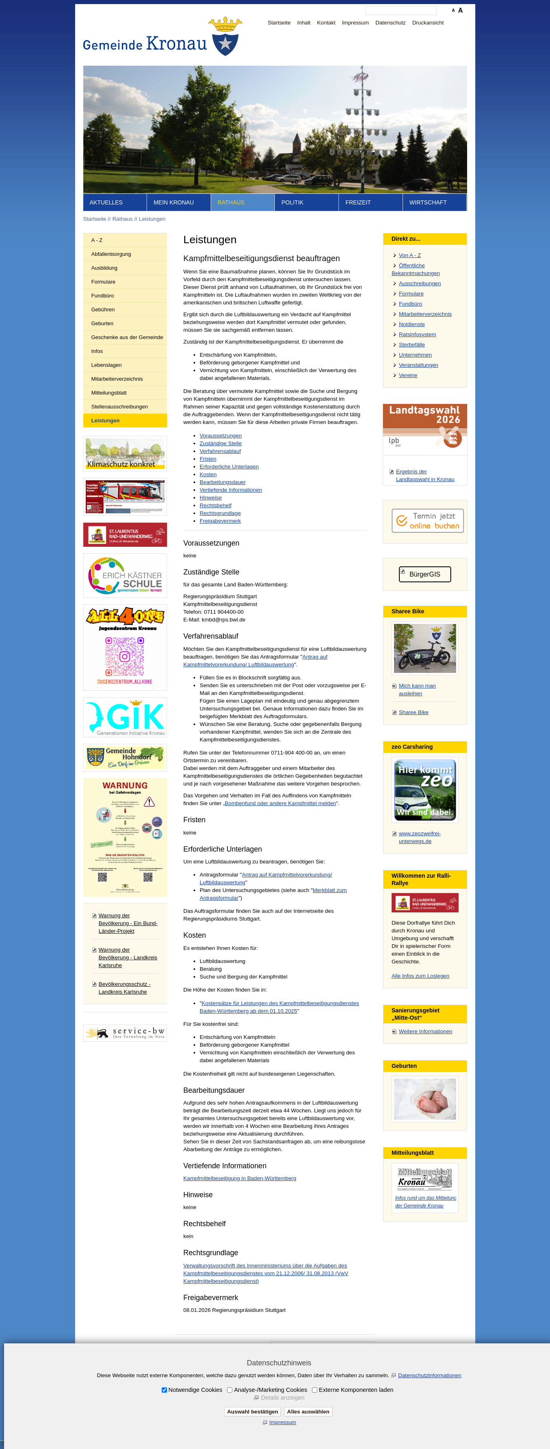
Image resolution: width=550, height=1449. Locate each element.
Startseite (279, 23)
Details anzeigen (282, 1397)
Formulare (103, 282)
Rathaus (231, 202)
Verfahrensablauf (220, 451)
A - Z (96, 240)
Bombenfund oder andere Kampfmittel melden (280, 803)
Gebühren (103, 309)
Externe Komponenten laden (356, 1390)
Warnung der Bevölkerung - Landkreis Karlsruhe (128, 957)
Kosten (208, 474)
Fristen (208, 459)
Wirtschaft (428, 202)
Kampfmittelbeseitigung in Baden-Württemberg (239, 1178)
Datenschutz (391, 23)
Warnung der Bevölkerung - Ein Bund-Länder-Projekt (128, 923)
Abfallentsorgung (111, 254)
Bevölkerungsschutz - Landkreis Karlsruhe (125, 988)
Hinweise (211, 498)
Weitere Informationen (425, 1031)
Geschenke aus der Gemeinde (127, 337)
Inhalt (304, 23)
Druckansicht (428, 23)
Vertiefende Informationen (231, 490)
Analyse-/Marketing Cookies (270, 1390)
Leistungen (152, 219)
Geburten (102, 323)
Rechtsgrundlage (220, 513)
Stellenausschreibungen (119, 407)
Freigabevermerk (220, 521)
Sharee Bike (414, 712)
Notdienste (412, 324)
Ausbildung (104, 268)
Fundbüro (102, 296)
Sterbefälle (412, 345)
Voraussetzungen (221, 436)
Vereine (408, 375)
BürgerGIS (425, 574)
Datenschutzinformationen (429, 1375)
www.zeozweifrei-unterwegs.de (420, 837)
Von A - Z (410, 255)
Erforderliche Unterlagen (229, 467)
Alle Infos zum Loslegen (421, 976)
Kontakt (326, 23)
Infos (97, 351)
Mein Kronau (174, 202)
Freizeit (358, 202)
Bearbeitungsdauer (223, 482)
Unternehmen (415, 355)
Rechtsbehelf (216, 505)
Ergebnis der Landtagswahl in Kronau (425, 475)
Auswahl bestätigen (252, 1412)
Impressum (355, 23)
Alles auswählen (308, 1412)
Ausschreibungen (420, 283)
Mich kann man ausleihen (417, 690)
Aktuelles (106, 202)
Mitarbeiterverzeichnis (117, 379)
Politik (292, 202)
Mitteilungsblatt (109, 393)
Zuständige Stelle (221, 443)
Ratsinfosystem (417, 334)
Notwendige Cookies (196, 1390)
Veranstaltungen (418, 365)
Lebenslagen (106, 365)
